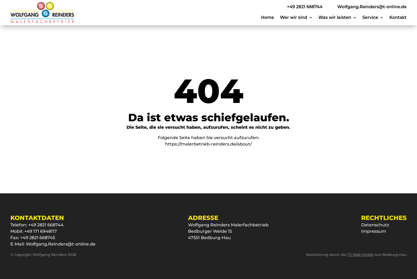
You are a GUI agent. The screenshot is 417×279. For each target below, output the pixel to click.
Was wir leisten (334, 18)
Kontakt (398, 18)
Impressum (373, 231)
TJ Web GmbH (361, 255)
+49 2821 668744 (46, 224)
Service (370, 18)
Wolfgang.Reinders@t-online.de (60, 244)
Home (267, 18)
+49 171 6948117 (40, 231)
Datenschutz (375, 224)
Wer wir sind (293, 18)
